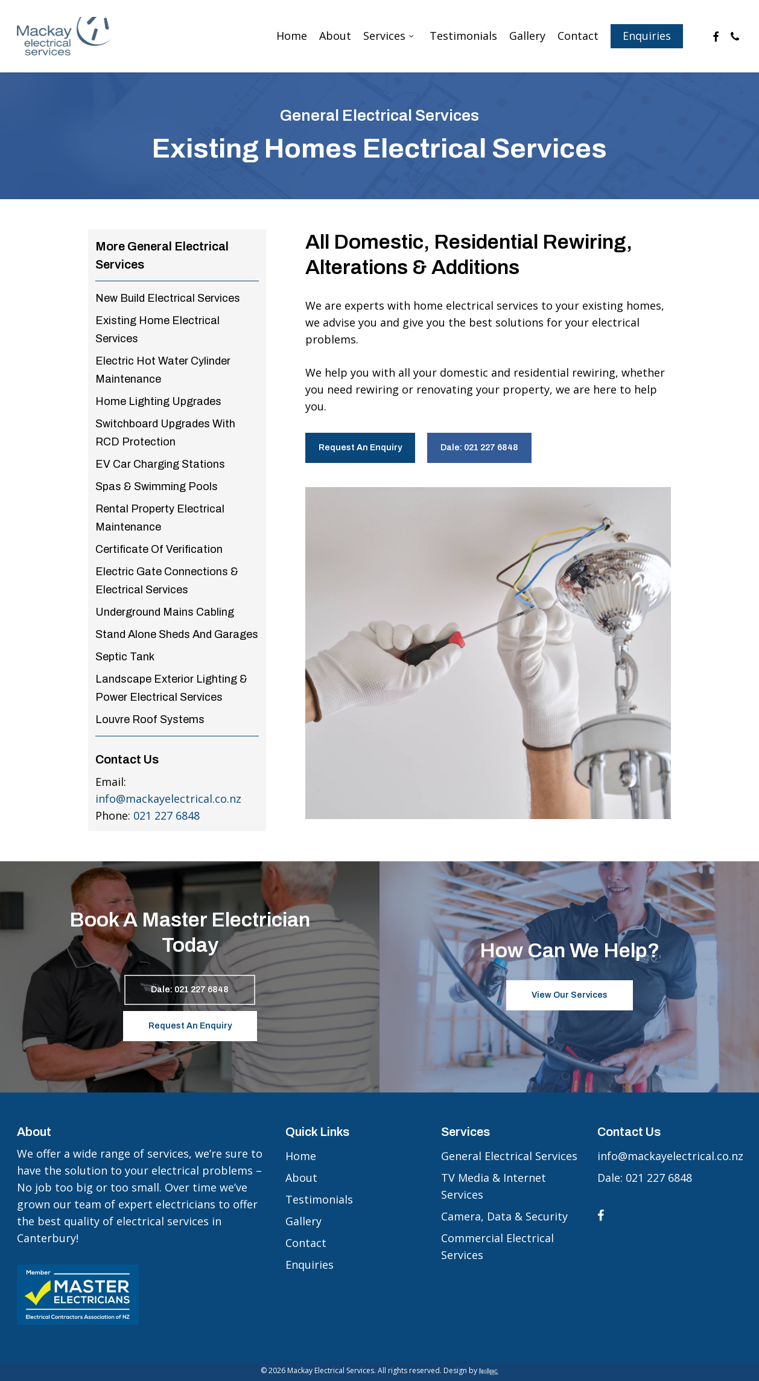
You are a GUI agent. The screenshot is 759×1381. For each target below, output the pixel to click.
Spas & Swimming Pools (156, 486)
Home (300, 1156)
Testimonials (319, 1199)
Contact (305, 1243)
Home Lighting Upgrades (158, 401)
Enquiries (309, 1264)
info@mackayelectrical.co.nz (168, 798)
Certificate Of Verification (159, 549)
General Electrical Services (509, 1156)
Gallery (303, 1221)
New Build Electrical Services (167, 298)
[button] (360, 448)
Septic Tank (124, 657)
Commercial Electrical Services (497, 1246)
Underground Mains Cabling (164, 612)
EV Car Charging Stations (160, 464)
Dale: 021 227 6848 (644, 1177)
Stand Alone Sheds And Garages (176, 634)
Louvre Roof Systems (150, 719)
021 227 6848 (166, 815)
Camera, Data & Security (504, 1216)
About (301, 1177)
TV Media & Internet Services (493, 1186)
